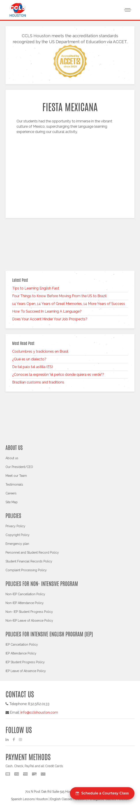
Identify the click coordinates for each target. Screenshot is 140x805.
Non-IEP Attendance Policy (25, 603)
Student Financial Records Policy (29, 561)
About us (12, 458)
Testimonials (14, 484)
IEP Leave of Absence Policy (26, 671)
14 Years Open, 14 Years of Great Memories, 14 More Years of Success (68, 304)
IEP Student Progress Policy (25, 662)
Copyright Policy (18, 535)
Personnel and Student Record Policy (32, 552)
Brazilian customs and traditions (38, 382)
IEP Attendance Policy (21, 653)
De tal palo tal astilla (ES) (32, 367)
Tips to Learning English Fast (35, 288)
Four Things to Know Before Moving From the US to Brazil (59, 296)
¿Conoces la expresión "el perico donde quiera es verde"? (58, 374)
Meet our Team (16, 475)
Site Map (12, 502)
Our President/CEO (19, 467)
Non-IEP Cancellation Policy (25, 594)
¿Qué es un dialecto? (29, 359)
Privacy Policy (15, 526)
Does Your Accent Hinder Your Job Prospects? (49, 319)
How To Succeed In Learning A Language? (47, 311)
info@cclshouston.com (39, 712)
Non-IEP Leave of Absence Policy (29, 620)
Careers (11, 493)
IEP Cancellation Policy (22, 644)
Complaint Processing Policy (26, 570)
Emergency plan (17, 543)
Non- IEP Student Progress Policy (29, 611)
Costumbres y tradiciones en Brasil (40, 351)
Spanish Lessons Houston (29, 799)
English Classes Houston (68, 799)
